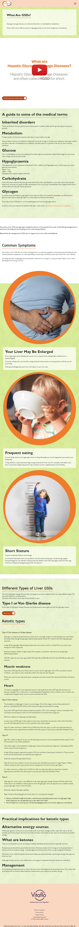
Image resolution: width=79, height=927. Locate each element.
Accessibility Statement (39, 917)
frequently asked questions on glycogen (58, 206)
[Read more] (8, 613)
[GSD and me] (7, 3)
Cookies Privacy (39, 915)
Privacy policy (39, 912)
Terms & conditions (39, 910)
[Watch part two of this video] (14, 98)
